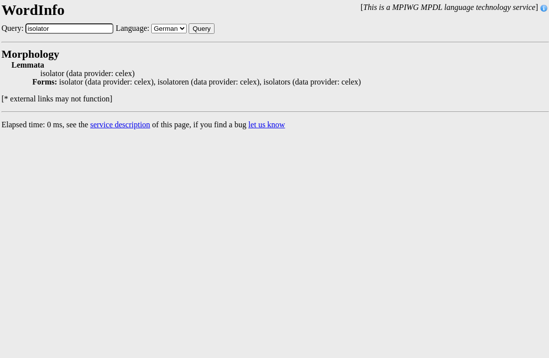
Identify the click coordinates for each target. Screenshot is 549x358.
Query (202, 28)
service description (120, 124)
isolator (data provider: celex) (87, 74)
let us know (266, 124)
